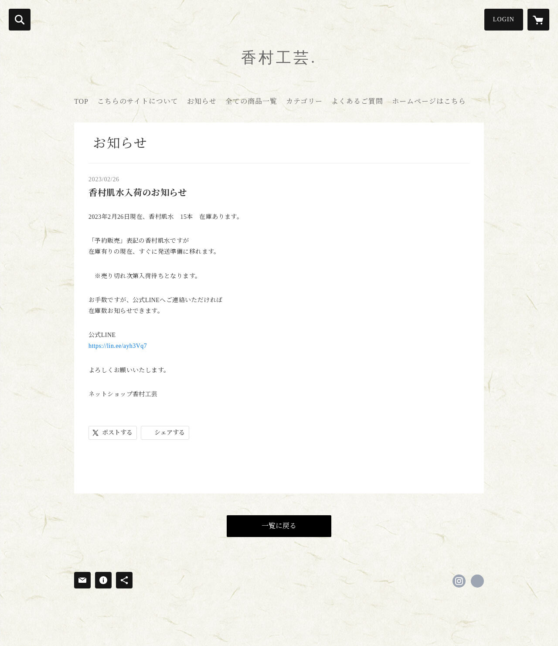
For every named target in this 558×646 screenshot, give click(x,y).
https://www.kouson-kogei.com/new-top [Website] (477, 581)
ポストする (117, 432)
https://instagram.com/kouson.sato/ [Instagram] (459, 581)
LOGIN (503, 19)
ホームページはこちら (429, 101)
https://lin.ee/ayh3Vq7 (117, 346)
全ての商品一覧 (251, 101)
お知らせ (202, 101)
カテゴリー (304, 101)
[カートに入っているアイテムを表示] (538, 20)
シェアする (169, 432)
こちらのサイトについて (137, 101)
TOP (81, 101)
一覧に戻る (279, 526)
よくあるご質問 (357, 101)
